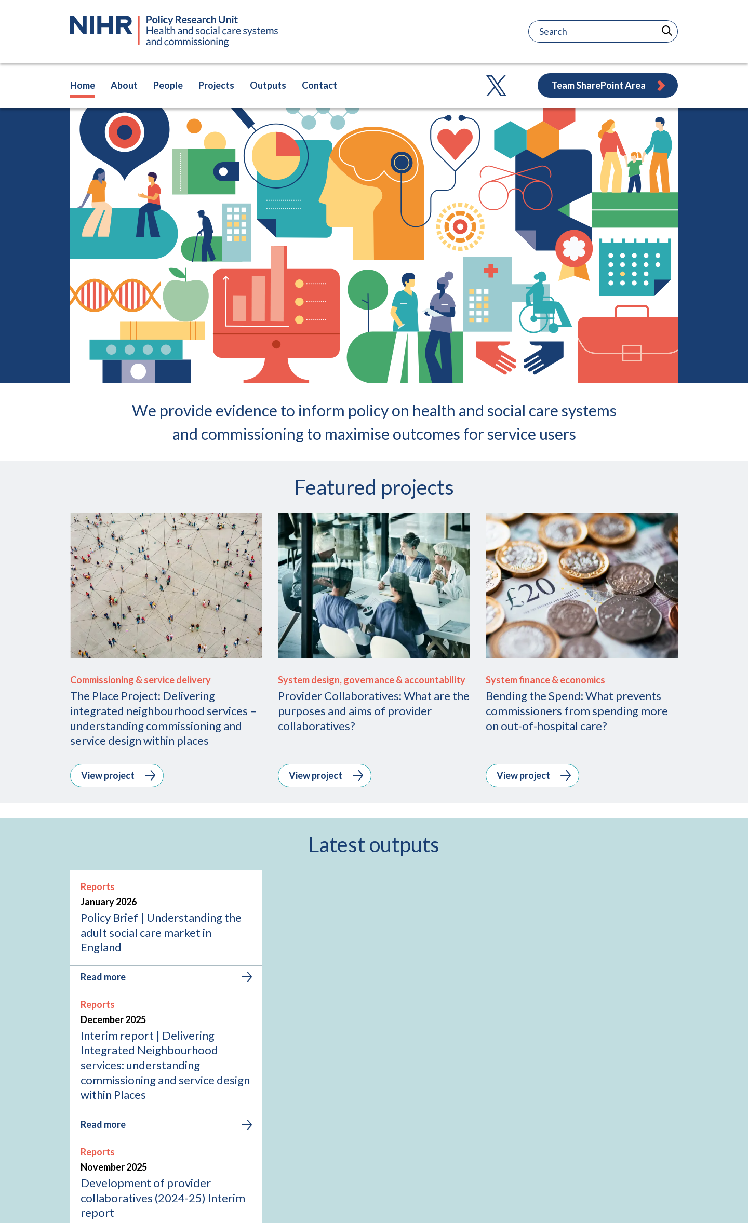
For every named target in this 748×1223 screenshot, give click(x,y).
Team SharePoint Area (609, 85)
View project (118, 775)
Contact (319, 85)
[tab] (343, 1042)
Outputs (268, 85)
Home (82, 85)
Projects (216, 85)
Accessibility (655, 1201)
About (124, 85)
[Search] (571, 31)
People (168, 85)
